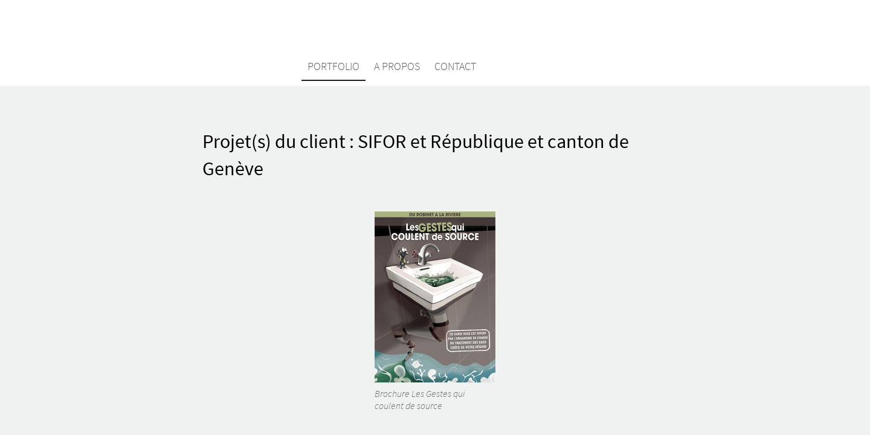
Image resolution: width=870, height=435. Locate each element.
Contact (455, 66)
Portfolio (333, 66)
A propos (397, 66)
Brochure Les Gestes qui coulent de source (435, 311)
